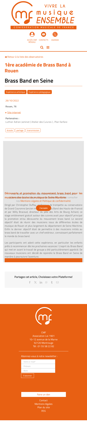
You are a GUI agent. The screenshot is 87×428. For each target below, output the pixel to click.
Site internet (14, 112)
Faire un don (43, 394)
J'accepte (44, 208)
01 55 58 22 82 (46, 346)
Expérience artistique (15, 92)
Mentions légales (43, 404)
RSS (43, 411)
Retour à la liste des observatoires (25, 56)
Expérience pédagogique (39, 92)
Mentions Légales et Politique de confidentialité (45, 201)
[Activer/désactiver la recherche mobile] (41, 47)
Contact (43, 400)
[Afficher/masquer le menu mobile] (48, 47)
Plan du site (43, 407)
